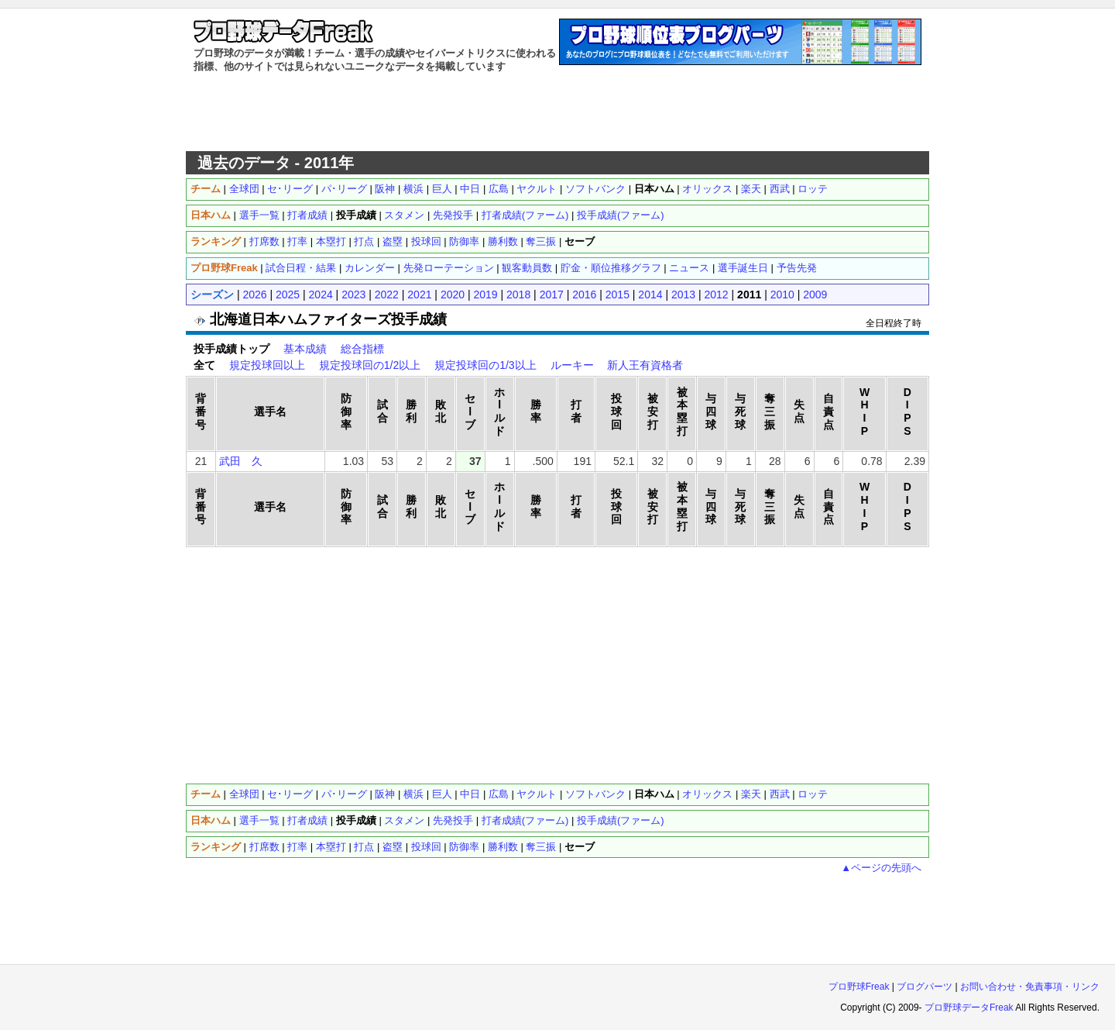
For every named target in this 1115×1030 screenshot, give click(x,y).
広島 (499, 189)
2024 (321, 294)
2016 (584, 294)
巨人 (442, 189)
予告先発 (797, 268)
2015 (618, 294)
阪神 (385, 189)
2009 (815, 294)
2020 (453, 294)
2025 (288, 294)
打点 (364, 241)
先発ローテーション (448, 268)
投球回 (426, 241)
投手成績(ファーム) (620, 215)
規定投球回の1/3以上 (485, 365)
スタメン (404, 215)
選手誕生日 (743, 268)
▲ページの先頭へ (881, 867)
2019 (485, 294)
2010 (782, 294)
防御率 (464, 241)
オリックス (707, 189)
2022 (387, 294)
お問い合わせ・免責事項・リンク (1030, 986)
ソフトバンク (595, 189)
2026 (254, 294)
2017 (552, 294)
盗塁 (393, 241)
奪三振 (541, 241)
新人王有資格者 (645, 365)
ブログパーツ (924, 986)
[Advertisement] (557, 112)
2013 (683, 294)
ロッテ (813, 189)
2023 (353, 294)
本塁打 (331, 241)
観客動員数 (527, 268)
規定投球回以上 (267, 365)
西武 (780, 189)
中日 (470, 189)
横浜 (413, 189)
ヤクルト (536, 189)
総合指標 (362, 349)
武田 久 (240, 461)
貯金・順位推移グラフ (611, 268)
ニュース (689, 268)
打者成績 (307, 215)
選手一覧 (259, 215)
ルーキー (572, 365)
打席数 (264, 241)
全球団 (244, 189)
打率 (297, 241)
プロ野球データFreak (969, 1007)
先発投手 (453, 215)
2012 (717, 294)
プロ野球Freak (859, 986)
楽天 (751, 189)
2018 (518, 294)
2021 (419, 294)
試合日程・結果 (301, 268)
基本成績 (305, 349)
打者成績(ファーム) (525, 215)
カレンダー (370, 268)
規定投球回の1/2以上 (369, 365)
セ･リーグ (290, 189)
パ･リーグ (344, 189)
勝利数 (503, 241)
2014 (650, 294)
